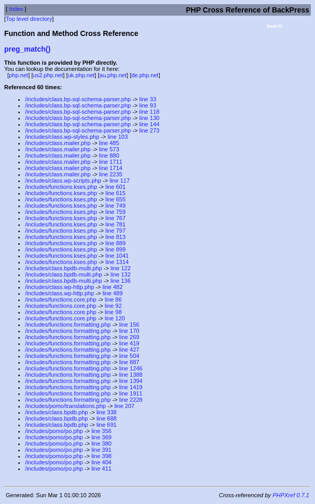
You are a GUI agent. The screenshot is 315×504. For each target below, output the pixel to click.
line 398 (101, 456)
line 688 (107, 418)
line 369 (101, 437)
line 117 (120, 180)
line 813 (116, 237)
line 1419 (131, 387)
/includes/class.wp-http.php (59, 287)
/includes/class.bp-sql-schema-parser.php (78, 99)
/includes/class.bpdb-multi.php (63, 268)
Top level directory (29, 19)
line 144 (149, 124)
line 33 (147, 99)
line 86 (113, 299)
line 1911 (131, 393)
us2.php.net (48, 75)
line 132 (121, 274)
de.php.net (144, 75)
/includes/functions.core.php (60, 299)
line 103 (118, 137)
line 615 (116, 193)
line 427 (129, 349)
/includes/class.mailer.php (57, 143)
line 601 (116, 187)
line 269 (129, 337)
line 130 (149, 118)
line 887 (129, 362)
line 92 (113, 306)
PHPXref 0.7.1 (291, 495)
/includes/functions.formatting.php (68, 324)
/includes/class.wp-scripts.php (63, 180)
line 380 (101, 443)
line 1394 (131, 381)
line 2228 (131, 400)
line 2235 (111, 174)
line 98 (113, 312)
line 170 (129, 331)
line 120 (115, 318)
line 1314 (117, 262)
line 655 (116, 199)
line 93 (147, 105)
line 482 (112, 287)
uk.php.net (81, 75)
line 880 (109, 155)
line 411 (101, 468)
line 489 (112, 293)
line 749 (116, 205)
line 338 (107, 412)
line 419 (129, 343)
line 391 (101, 450)
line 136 (121, 281)
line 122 (121, 268)
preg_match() (27, 49)
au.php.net (112, 75)
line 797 (116, 230)
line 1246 (131, 368)
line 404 (101, 462)
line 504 (129, 356)
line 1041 (117, 256)
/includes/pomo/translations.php (65, 406)
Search (274, 26)
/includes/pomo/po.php (54, 431)
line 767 (116, 218)
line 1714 (111, 168)
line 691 (107, 425)
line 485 (109, 143)
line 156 (129, 324)
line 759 (116, 212)
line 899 (116, 249)
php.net (18, 75)
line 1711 (111, 162)
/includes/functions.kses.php (61, 187)
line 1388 (131, 374)
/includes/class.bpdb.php (56, 412)
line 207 (124, 406)
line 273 (149, 130)
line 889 (116, 243)
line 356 (101, 431)
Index (16, 9)
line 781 (116, 224)
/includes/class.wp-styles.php (62, 137)
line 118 (149, 112)
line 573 (109, 149)
